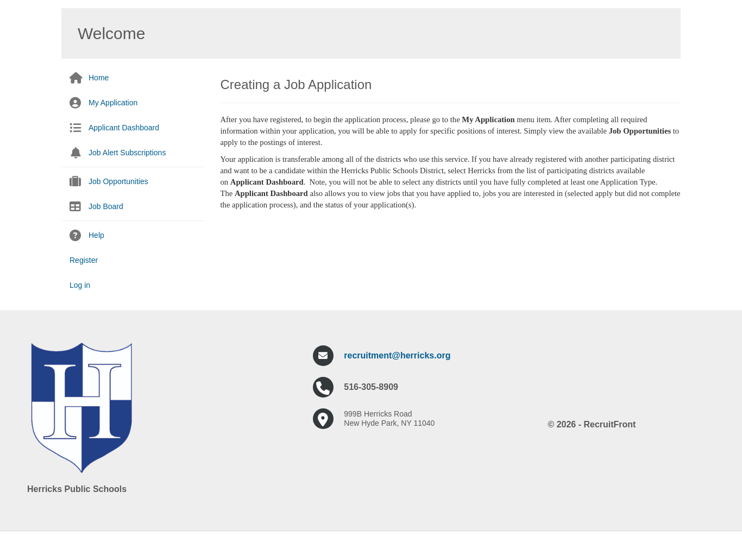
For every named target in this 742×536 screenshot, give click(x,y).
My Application (113, 102)
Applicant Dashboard (124, 127)
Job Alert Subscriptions (127, 152)
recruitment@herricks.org (397, 355)
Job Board (106, 206)
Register (84, 260)
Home (99, 77)
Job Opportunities (118, 181)
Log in (80, 285)
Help (96, 235)
